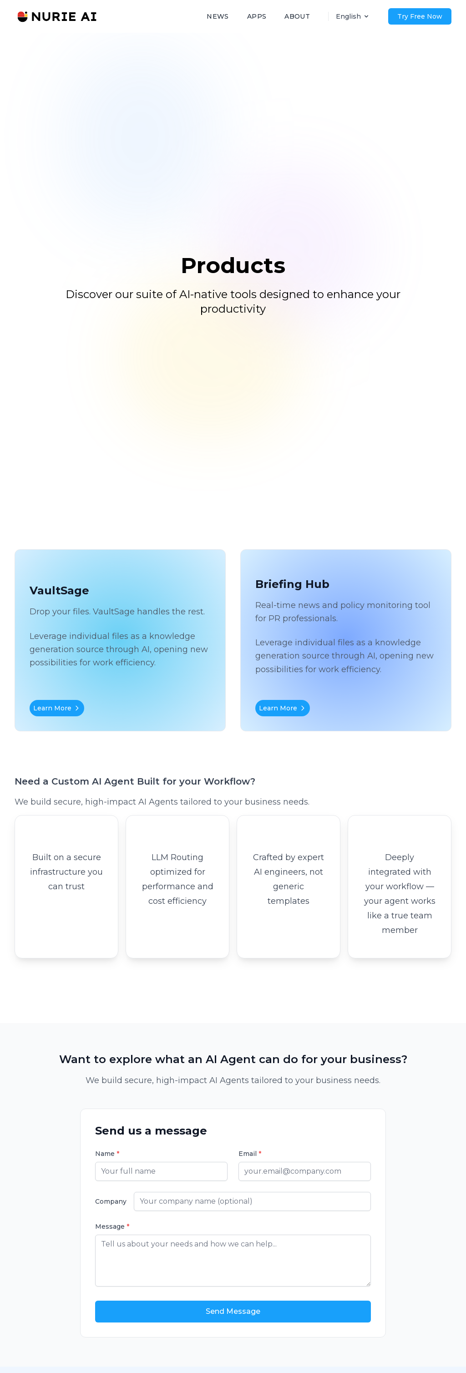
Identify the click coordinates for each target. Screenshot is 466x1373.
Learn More (57, 708)
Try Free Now (419, 16)
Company (111, 1201)
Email (249, 1154)
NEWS (217, 16)
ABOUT (297, 16)
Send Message (233, 1311)
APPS (256, 16)
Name (107, 1154)
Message (112, 1226)
